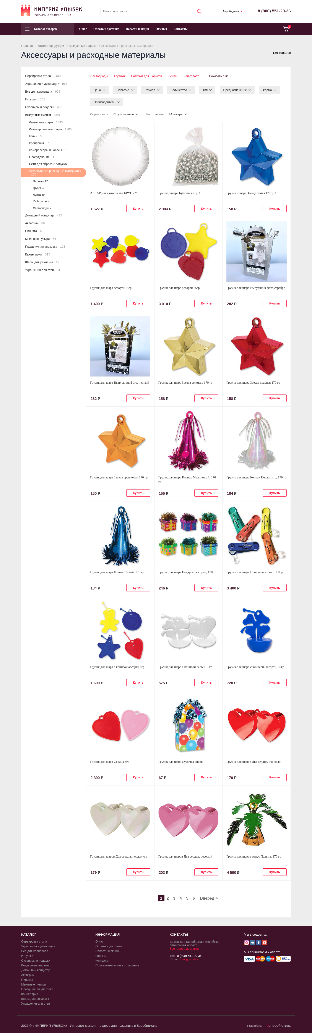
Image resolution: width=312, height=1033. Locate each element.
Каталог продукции (50, 45)
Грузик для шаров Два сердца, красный (253, 761)
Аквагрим (35, 223)
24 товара (176, 114)
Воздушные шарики (82, 45)
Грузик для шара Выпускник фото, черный (119, 382)
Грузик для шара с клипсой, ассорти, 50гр (255, 666)
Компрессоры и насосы (48, 150)
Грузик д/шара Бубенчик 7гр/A (179, 193)
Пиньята (34, 231)
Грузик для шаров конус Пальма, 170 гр (253, 856)
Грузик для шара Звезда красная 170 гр (253, 382)
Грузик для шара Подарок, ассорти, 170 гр (187, 572)
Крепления (39, 143)
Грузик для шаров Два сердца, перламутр (118, 856)
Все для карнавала (42, 91)
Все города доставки (184, 948)
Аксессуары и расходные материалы (55, 172)
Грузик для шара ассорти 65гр (179, 287)
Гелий (35, 136)
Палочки (40, 181)
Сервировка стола (43, 76)
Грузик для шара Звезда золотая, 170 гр (185, 382)
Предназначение (235, 90)
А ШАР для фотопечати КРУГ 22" (113, 193)
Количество (179, 90)
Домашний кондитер (43, 215)
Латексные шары (46, 122)
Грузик (39, 188)
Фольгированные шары (50, 129)
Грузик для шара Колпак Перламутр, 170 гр (256, 477)
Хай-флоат (192, 76)
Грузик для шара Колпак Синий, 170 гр (117, 572)
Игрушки (35, 99)
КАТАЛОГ (28, 934)
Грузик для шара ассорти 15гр (111, 287)
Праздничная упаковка (45, 246)
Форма (267, 90)
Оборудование (41, 157)
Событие (123, 90)
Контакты (180, 29)
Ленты (173, 76)
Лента (39, 194)
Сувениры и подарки (43, 107)
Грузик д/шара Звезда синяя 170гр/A (251, 193)
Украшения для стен (42, 270)
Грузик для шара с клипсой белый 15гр (185, 666)
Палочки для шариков (146, 76)
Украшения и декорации (46, 83)
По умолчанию (123, 114)
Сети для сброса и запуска (50, 164)
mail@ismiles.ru (190, 959)
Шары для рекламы (42, 262)
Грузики (119, 76)
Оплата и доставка (106, 29)
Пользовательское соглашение (117, 965)
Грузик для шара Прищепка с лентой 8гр (254, 572)
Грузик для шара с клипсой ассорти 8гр (117, 666)
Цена (97, 90)
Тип (205, 90)
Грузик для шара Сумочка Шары (180, 761)
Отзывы (161, 29)
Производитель (104, 102)
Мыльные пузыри (40, 239)
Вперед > (209, 898)
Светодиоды (98, 76)
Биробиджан (231, 11)
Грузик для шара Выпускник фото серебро (255, 287)
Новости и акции (137, 29)
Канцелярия (37, 254)
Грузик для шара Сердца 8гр (109, 761)
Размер (150, 90)
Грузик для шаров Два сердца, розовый (185, 856)
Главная (27, 45)
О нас (83, 29)
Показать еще (220, 76)
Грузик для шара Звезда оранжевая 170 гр (119, 477)
